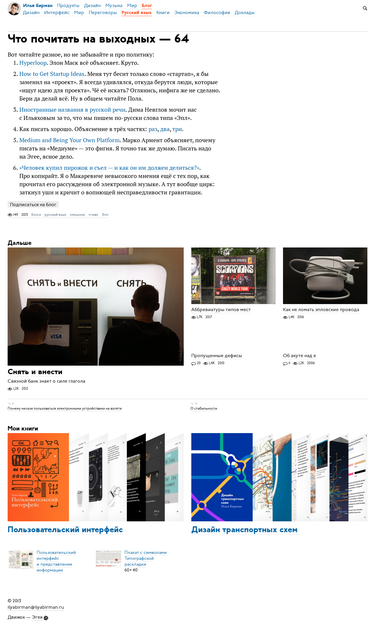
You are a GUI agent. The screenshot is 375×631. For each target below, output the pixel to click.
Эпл (105, 214)
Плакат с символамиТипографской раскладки (146, 558)
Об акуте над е (299, 355)
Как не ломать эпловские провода (321, 309)
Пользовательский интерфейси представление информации (56, 561)
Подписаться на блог (33, 204)
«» (109, 168)
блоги (36, 214)
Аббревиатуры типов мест (221, 309)
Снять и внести (35, 372)
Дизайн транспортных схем (244, 530)
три (177, 129)
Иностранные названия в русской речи (72, 109)
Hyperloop (33, 63)
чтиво (93, 214)
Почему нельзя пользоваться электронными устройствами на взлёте (65, 408)
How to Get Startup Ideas (51, 74)
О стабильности (203, 408)
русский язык (55, 214)
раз (153, 129)
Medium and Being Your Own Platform (69, 140)
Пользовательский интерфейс (65, 530)
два (165, 129)
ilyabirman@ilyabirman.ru (36, 607)
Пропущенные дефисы (216, 355)
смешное (77, 214)
